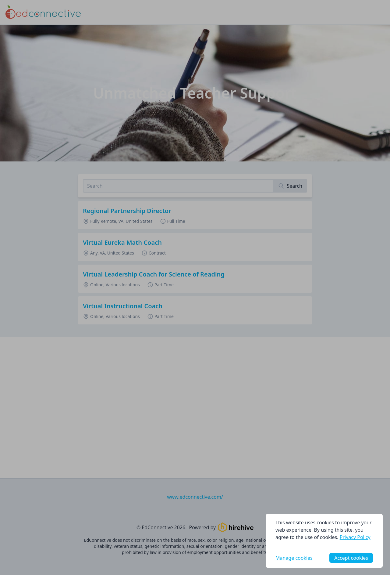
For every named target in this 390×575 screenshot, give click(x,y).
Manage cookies (294, 558)
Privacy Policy (355, 537)
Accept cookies (351, 558)
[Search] (290, 186)
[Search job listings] (178, 186)
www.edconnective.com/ (195, 497)
